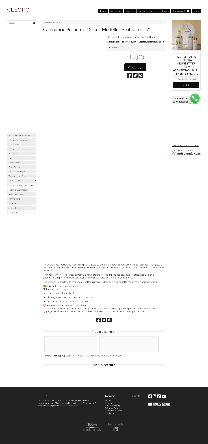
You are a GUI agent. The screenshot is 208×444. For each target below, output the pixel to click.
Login (165, 10)
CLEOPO (18, 10)
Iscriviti (186, 85)
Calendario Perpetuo (51, 22)
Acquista (135, 67)
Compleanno (14, 162)
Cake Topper (14, 167)
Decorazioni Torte (16, 171)
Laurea (11, 158)
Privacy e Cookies (113, 408)
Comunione (13, 144)
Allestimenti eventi (16, 194)
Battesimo (13, 153)
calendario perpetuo (111, 355)
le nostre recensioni (184, 150)
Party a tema (14, 198)
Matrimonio (13, 203)
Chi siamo (116, 10)
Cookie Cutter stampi (19, 189)
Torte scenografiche (17, 176)
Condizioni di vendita (114, 410)
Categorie (109, 403)
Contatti (130, 10)
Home (103, 10)
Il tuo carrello (181, 10)
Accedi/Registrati (148, 10)
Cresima (12, 149)
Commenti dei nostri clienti (185, 145)
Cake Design (14, 180)
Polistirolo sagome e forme (22, 185)
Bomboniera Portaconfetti (20, 135)
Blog (196, 10)
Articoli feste (14, 208)
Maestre (14, 212)
